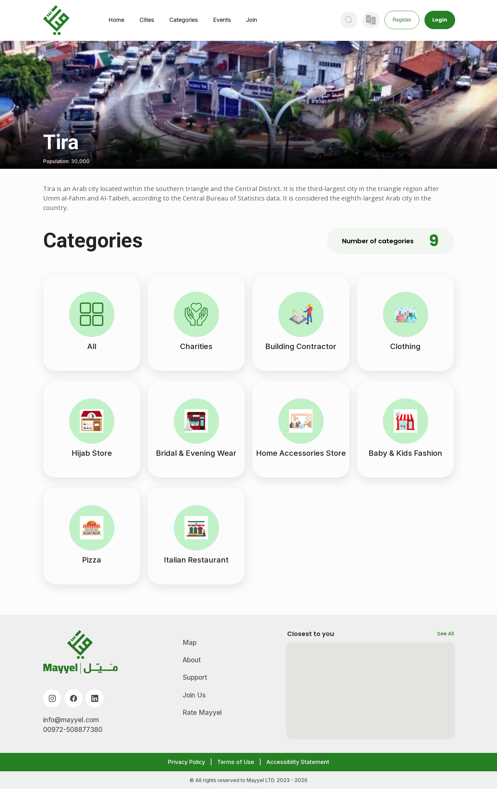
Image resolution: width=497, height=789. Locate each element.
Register (401, 19)
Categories (183, 19)
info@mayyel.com (71, 720)
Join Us (194, 695)
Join (251, 19)
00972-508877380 (72, 730)
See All (445, 633)
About (192, 660)
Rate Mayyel (202, 712)
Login (439, 19)
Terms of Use (235, 762)
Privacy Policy (186, 762)
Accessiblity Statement (297, 762)
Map (190, 642)
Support (195, 677)
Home (116, 19)
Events (222, 19)
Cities (146, 19)
